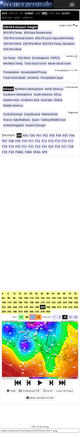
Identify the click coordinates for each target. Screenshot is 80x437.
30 (30, 293)
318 (65, 307)
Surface (72, 56)
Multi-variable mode (40, 398)
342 (9, 311)
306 (53, 307)
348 (15, 311)
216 (48, 302)
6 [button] (65, 317)
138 (53, 297)
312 (59, 307)
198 (31, 302)
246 (76, 302)
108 (26, 297)
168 (4, 302)
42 (42, 293)
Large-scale (68, 25)
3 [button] (59, 317)
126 (42, 297)
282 (31, 307)
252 (4, 307)
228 (59, 302)
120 (37, 297)
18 (19, 293)
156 (70, 297)
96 (14, 297)
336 (4, 311)
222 (53, 302)
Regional (73, 112)
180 (15, 302)
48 (47, 293)
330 (76, 307)
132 (48, 297)
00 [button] (21, 317)
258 (9, 307)
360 (26, 311)
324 (70, 307)
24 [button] (75, 317)
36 (36, 293)
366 (31, 311)
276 (26, 307)
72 (69, 293)
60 (58, 293)
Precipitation (66, 70)
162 (76, 297)
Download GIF (29, 391)
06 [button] (26, 317)
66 (64, 293)
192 (26, 302)
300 (48, 307)
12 (14, 293)
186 (20, 302)
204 (37, 302)
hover (48, 391)
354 (20, 311)
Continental (71, 87)
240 (70, 302)
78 (75, 293)
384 (48, 311)
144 (59, 297)
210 (42, 302)
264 (15, 307)
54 (53, 293)
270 (20, 307)
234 (65, 302)
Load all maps (64, 391)
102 (20, 297)
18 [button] (38, 317)
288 (37, 307)
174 (9, 302)
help (11, 391)
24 (25, 293)
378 (42, 311)
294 (42, 307)
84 (3, 297)
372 (37, 311)
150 (65, 297)
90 (8, 297)
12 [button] (32, 317)
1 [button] (54, 317)
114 (31, 297)
